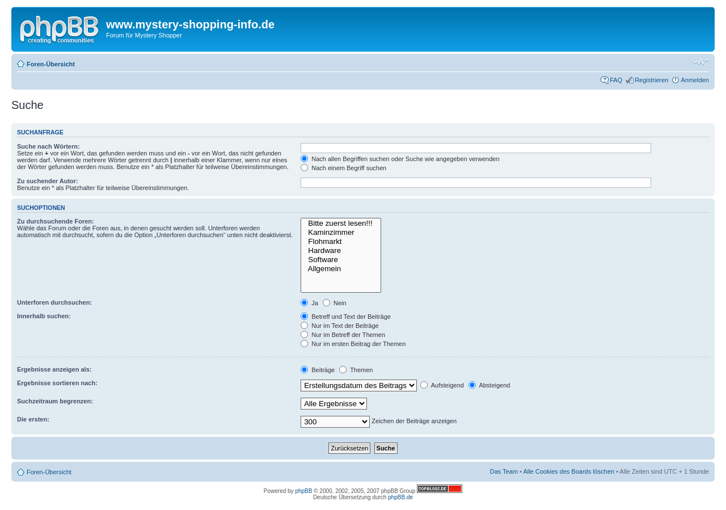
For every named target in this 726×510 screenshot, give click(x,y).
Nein (335, 303)
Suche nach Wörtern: (48, 146)
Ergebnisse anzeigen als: (54, 369)
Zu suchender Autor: (47, 181)
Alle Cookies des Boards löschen (568, 471)
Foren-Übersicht (51, 64)
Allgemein (341, 268)
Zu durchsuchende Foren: (55, 221)
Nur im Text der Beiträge (339, 325)
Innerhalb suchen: (44, 316)
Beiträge (318, 369)
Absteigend (489, 385)
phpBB (303, 491)
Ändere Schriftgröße (701, 62)
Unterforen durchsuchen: (54, 302)
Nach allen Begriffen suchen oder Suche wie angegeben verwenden (400, 158)
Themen (356, 369)
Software (341, 259)
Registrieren (651, 80)
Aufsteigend (442, 385)
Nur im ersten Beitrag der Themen (353, 343)
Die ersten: (33, 419)
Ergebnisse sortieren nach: (57, 383)
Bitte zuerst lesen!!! (341, 223)
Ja (309, 303)
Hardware (341, 250)
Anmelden (695, 80)
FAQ (616, 80)
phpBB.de (400, 497)
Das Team (504, 471)
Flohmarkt (341, 241)
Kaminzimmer (341, 232)
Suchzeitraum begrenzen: (55, 401)
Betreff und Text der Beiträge (346, 316)
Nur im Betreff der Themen (343, 334)
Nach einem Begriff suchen (343, 168)
